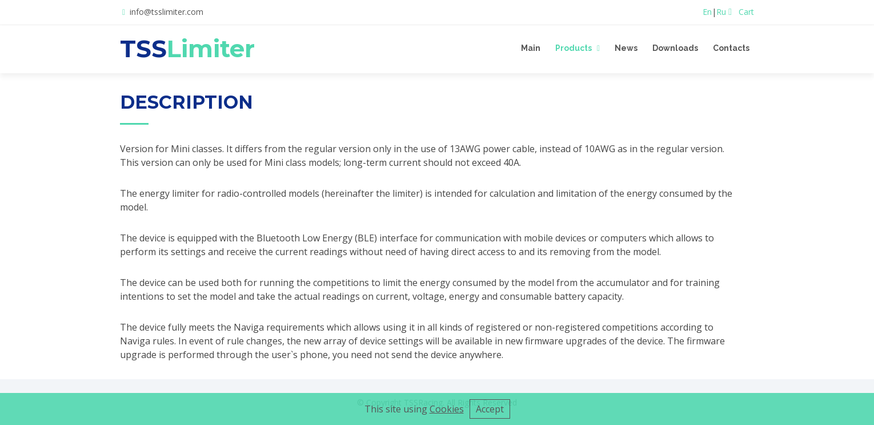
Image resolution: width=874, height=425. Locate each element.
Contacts (731, 48)
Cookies (447, 409)
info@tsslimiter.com (166, 11)
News (626, 48)
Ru (721, 11)
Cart (741, 11)
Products (573, 48)
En (707, 11)
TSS (187, 49)
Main (530, 48)
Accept (490, 409)
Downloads (675, 48)
